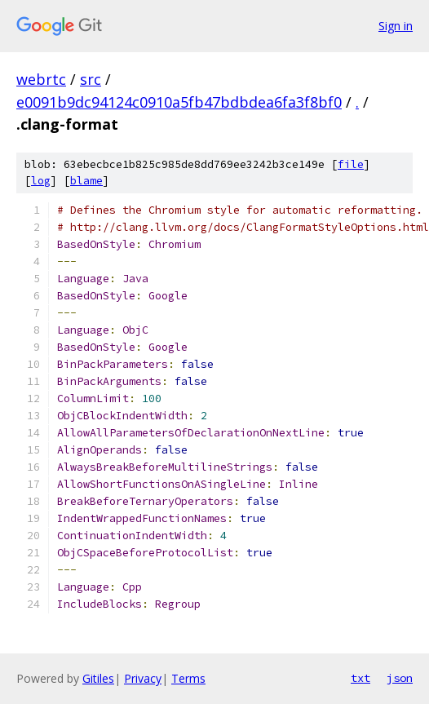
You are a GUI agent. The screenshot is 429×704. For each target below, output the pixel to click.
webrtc (41, 79)
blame (86, 181)
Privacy (142, 678)
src (90, 79)
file (351, 164)
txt (360, 678)
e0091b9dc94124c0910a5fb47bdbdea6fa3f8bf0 (179, 102)
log (41, 181)
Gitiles (98, 678)
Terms (188, 678)
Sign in (395, 25)
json (400, 678)
